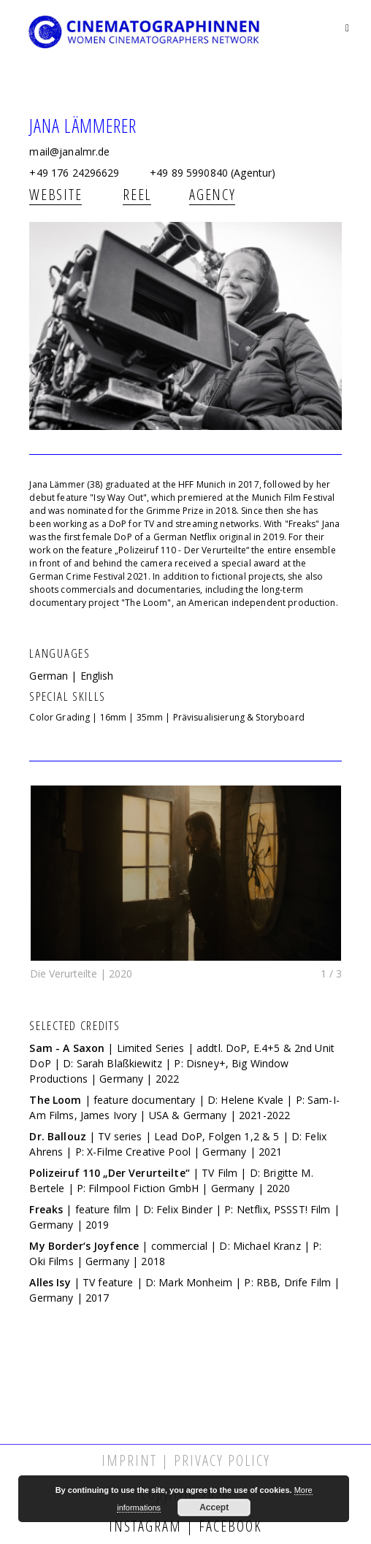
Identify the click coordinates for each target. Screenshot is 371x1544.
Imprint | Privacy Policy (186, 1460)
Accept (214, 1507)
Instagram (147, 1526)
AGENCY (212, 194)
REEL (137, 194)
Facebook (228, 1526)
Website (55, 194)
